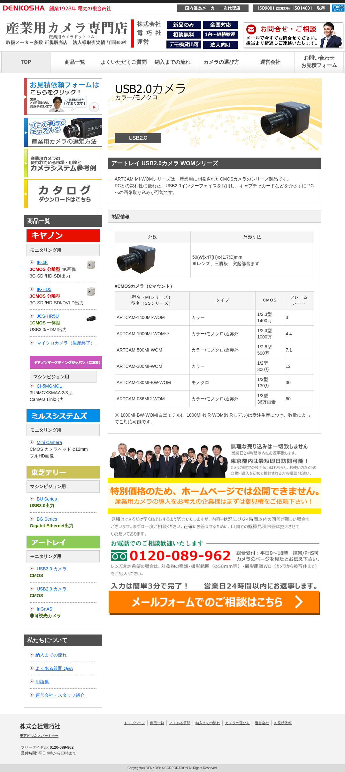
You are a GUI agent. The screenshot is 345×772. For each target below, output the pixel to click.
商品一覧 (75, 62)
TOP (26, 62)
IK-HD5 (44, 289)
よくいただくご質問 (124, 62)
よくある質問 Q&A (54, 668)
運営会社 (270, 62)
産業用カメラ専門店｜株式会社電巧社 (85, 38)
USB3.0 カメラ (52, 568)
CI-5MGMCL (49, 386)
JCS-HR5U (48, 316)
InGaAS (44, 609)
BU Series (47, 498)
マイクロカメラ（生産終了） (66, 342)
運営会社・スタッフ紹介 (60, 695)
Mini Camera (49, 442)
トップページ (134, 723)
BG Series (47, 519)
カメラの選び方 (221, 62)
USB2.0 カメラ (52, 588)
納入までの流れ (172, 62)
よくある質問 (179, 723)
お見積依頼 (283, 723)
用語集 (42, 681)
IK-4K (42, 262)
